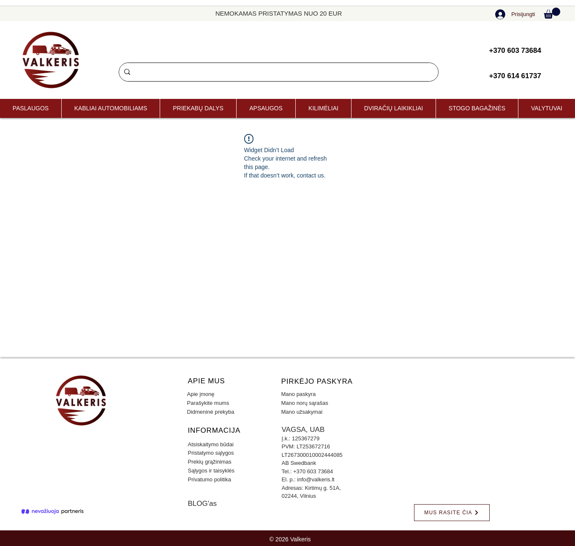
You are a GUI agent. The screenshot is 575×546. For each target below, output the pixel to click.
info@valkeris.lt (315, 479)
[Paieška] (277, 72)
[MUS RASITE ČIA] (452, 512)
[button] (552, 13)
